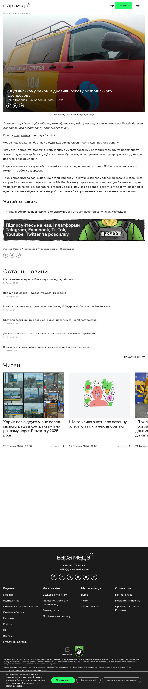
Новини (24, 13)
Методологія (51, 610)
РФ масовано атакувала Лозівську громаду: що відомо (38, 279)
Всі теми (8, 636)
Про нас (8, 594)
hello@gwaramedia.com (74, 569)
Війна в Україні (13, 249)
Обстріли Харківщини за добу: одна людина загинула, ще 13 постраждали (50, 320)
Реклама (8, 618)
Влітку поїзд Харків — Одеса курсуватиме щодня (34, 293)
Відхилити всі (88, 680)
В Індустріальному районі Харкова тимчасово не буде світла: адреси (47, 347)
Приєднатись (123, 594)
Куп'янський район (48, 249)
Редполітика (11, 600)
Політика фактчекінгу (57, 616)
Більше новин (134, 356)
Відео (84, 594)
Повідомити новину (127, 600)
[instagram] (62, 577)
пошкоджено (40, 211)
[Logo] (16, 5)
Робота (7, 624)
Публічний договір (15, 641)
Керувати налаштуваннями (121, 680)
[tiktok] (94, 577)
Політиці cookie (14, 686)
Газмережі (29, 249)
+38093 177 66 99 (74, 565)
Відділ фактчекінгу (55, 594)
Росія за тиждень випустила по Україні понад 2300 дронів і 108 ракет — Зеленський (56, 306)
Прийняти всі (63, 680)
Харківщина (67, 249)
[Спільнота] (123, 5)
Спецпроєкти (90, 606)
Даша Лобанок (17, 99)
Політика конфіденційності (20, 606)
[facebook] (54, 577)
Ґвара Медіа (10, 13)
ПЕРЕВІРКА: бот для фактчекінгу (55, 602)
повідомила (22, 135)
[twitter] (78, 577)
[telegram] (70, 577)
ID (4, 630)
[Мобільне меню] (138, 5)
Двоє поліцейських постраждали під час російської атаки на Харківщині (49, 333)
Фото (84, 600)
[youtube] (86, 577)
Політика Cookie (13, 612)
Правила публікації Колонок (127, 608)
